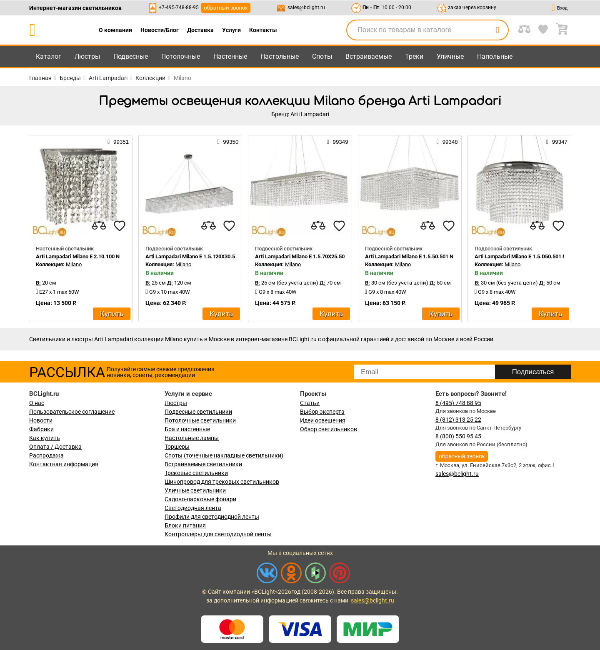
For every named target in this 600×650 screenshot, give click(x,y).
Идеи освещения (322, 420)
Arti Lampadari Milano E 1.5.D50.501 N (520, 256)
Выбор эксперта (322, 411)
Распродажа (46, 455)
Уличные (450, 56)
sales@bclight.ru (306, 7)
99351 (118, 141)
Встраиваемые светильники (203, 464)
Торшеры (177, 446)
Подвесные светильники (198, 411)
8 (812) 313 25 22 (458, 419)
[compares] (98, 226)
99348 (447, 141)
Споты (322, 56)
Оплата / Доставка (55, 446)
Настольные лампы (192, 438)
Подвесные (130, 56)
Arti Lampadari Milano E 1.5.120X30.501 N (195, 256)
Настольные (279, 56)
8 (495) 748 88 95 (458, 403)
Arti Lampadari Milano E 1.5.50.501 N (409, 256)
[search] (497, 30)
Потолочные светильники (200, 420)
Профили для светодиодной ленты (212, 516)
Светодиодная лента (193, 508)
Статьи (310, 403)
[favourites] (119, 226)
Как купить (44, 438)
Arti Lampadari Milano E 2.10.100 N (78, 256)
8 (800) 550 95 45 (458, 436)
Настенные (230, 56)
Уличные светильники (195, 490)
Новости (40, 420)
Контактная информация (63, 464)
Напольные (494, 56)
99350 (227, 141)
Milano (74, 264)
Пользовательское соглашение (72, 411)
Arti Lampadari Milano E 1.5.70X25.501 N (303, 256)
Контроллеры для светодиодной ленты (218, 534)
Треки (414, 56)
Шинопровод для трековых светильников (222, 481)
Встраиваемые (368, 56)
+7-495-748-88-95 (179, 7)
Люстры (87, 56)
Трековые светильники (196, 473)
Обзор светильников (328, 429)
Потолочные (180, 56)
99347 (557, 141)
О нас (36, 403)
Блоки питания (185, 525)
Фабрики (41, 429)
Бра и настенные (187, 429)
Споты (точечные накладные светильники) (224, 455)
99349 (337, 141)
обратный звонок (226, 8)
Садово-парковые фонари (200, 499)
